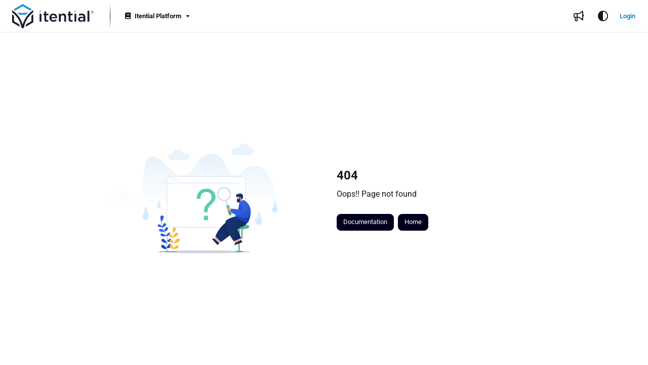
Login (627, 16)
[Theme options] (603, 16)
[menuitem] (579, 16)
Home (413, 222)
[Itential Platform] (156, 16)
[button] (53, 16)
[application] (645, 362)
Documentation (365, 222)
